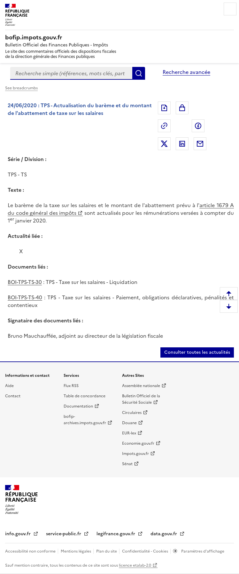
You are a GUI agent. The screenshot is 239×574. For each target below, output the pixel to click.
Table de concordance (84, 396)
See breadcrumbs (21, 88)
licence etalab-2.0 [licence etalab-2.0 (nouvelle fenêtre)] (135, 565)
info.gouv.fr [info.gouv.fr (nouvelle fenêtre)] (18, 533)
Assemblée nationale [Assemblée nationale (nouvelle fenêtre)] (141, 386)
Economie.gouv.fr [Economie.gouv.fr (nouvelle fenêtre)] (138, 443)
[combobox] (71, 73)
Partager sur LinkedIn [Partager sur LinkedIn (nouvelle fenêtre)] (182, 143)
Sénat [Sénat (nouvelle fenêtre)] (127, 464)
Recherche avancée (186, 72)
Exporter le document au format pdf (164, 107)
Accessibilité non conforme (31, 551)
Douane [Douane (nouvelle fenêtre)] (129, 423)
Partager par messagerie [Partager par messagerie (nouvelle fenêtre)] (200, 143)
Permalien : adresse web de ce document (164, 125)
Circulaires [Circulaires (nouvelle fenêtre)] (132, 413)
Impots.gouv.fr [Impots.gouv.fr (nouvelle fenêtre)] (135, 454)
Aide (9, 386)
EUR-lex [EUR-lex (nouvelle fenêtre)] (129, 433)
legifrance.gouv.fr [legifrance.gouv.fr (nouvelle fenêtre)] (116, 533)
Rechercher (138, 73)
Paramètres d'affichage (202, 551)
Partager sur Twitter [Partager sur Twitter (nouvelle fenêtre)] (164, 143)
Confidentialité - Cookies (145, 551)
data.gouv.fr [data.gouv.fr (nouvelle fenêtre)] (164, 533)
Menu (230, 9)
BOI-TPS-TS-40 (25, 297)
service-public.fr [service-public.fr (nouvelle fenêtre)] (64, 533)
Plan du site (107, 551)
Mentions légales (76, 551)
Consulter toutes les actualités (197, 352)
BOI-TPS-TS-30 (25, 282)
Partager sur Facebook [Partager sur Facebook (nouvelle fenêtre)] (198, 125)
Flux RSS (71, 386)
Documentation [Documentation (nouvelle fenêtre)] (78, 406)
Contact (12, 396)
